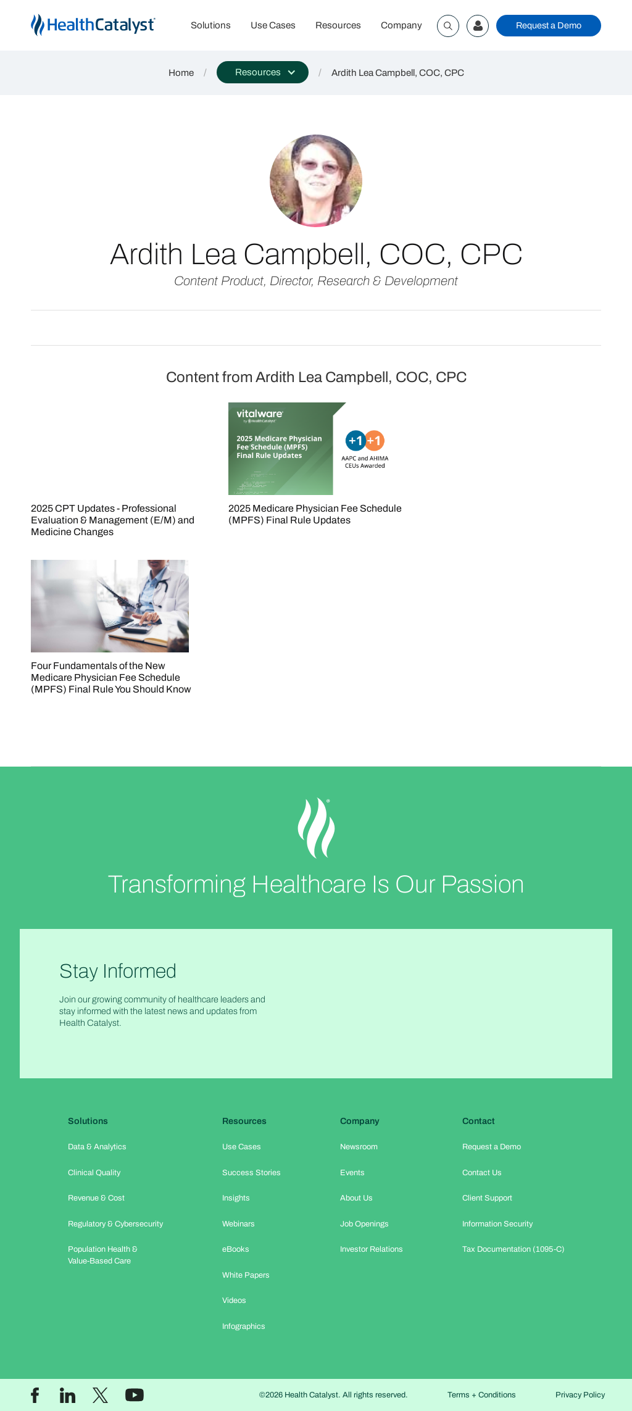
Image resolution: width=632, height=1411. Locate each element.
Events (352, 1172)
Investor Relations (371, 1249)
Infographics (243, 1326)
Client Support (487, 1198)
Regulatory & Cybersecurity (115, 1224)
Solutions (211, 25)
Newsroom (359, 1147)
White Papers (246, 1275)
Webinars (238, 1224)
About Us (356, 1198)
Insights (236, 1198)
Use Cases (273, 25)
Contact (478, 1121)
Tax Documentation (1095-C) (513, 1249)
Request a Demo (548, 25)
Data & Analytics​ (97, 1147)
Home (181, 73)
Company (401, 25)
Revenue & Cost (96, 1198)
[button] (263, 72)
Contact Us (482, 1172)
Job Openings (364, 1224)
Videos (234, 1300)
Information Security (497, 1224)
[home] (106, 25)
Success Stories (251, 1172)
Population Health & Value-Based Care (103, 1255)
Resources (338, 25)
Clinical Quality (94, 1172)
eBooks (235, 1249)
